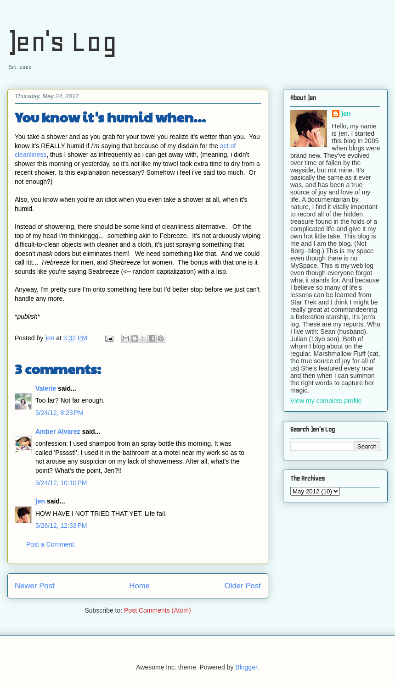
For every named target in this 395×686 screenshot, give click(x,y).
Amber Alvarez (57, 431)
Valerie (45, 388)
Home (139, 585)
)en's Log (62, 41)
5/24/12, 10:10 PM (61, 483)
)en (40, 501)
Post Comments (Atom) (157, 610)
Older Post (243, 585)
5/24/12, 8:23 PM (59, 412)
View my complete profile (325, 400)
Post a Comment (50, 544)
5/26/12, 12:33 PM (61, 525)
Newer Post (35, 585)
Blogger (246, 667)
